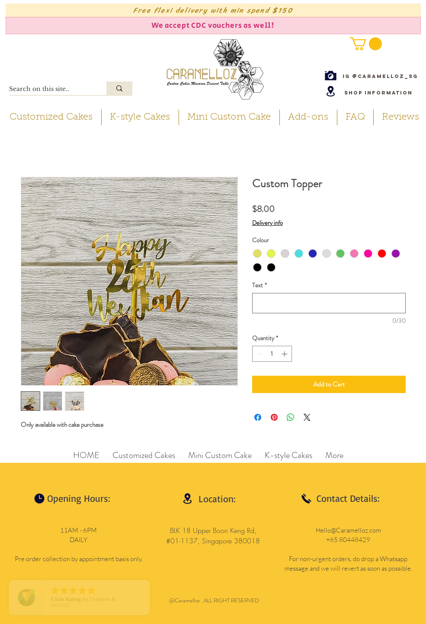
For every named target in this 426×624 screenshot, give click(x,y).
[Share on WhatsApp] (290, 417)
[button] (366, 43)
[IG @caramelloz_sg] (380, 76)
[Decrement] (258, 353)
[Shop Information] (378, 92)
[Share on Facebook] (258, 417)
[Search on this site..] (48, 89)
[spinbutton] (272, 353)
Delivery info (267, 223)
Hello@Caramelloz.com (348, 530)
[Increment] (285, 353)
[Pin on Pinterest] (274, 417)
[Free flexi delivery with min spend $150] (213, 10)
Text (259, 285)
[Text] (329, 303)
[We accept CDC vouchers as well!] (213, 25)
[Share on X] (307, 417)
